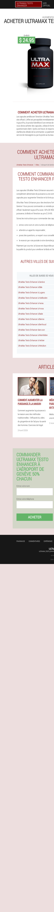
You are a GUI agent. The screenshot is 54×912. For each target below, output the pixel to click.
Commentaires (34, 541)
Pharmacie (20, 541)
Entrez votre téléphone (25, 499)
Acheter (34, 517)
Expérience (48, 541)
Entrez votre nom (23, 486)
